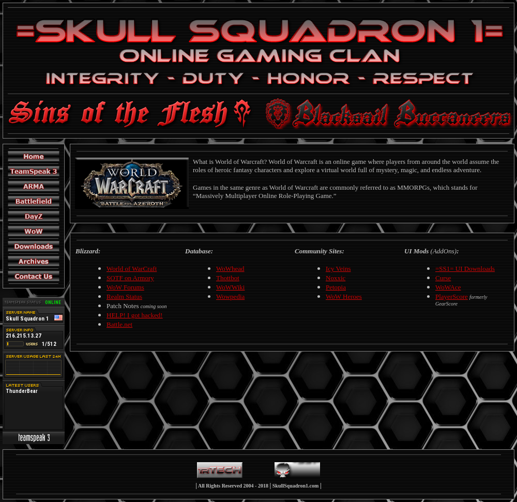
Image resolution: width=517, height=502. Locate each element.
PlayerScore (451, 296)
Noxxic (335, 278)
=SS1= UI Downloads (465, 268)
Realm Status (124, 296)
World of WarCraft (132, 268)
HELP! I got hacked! (135, 315)
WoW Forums (125, 287)
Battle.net (119, 324)
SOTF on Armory (130, 278)
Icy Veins (338, 268)
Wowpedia (230, 296)
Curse (443, 278)
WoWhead (230, 268)
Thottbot (227, 278)
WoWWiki (230, 287)
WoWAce (448, 287)
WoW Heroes (344, 296)
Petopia (336, 287)
